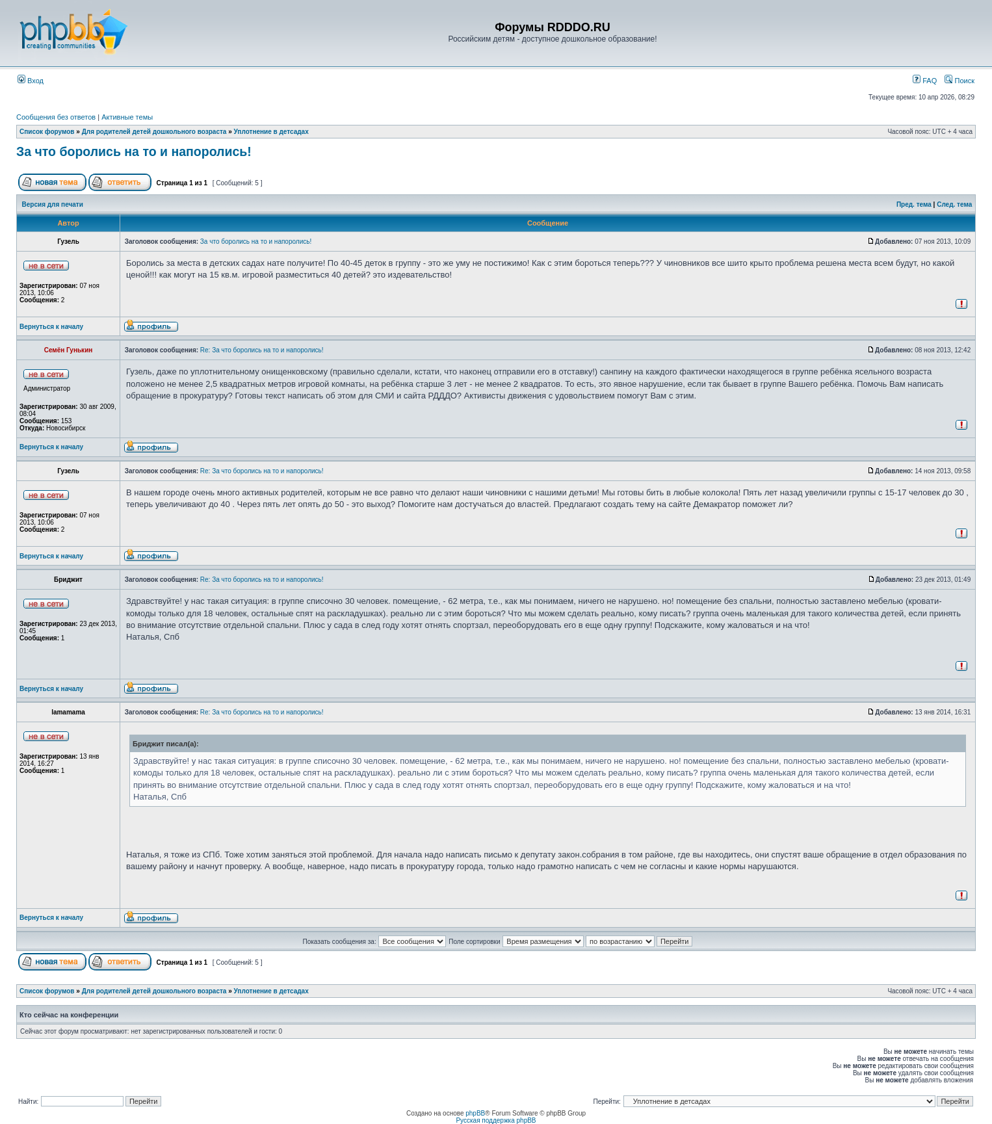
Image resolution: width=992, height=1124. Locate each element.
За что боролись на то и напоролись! (134, 151)
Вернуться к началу (51, 326)
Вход (31, 81)
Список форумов (47, 131)
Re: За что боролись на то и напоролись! (262, 350)
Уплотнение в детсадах (271, 131)
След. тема (954, 204)
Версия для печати (52, 204)
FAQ (925, 81)
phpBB (475, 1113)
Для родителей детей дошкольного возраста (154, 131)
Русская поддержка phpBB (496, 1120)
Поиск (959, 81)
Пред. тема (914, 204)
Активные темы (127, 117)
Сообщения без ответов (56, 117)
